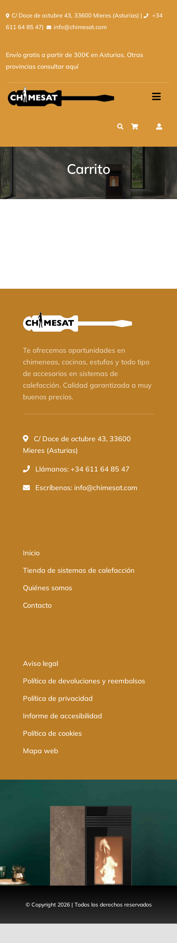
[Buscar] (120, 126)
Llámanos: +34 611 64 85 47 (82, 469)
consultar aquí (57, 66)
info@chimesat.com (80, 27)
